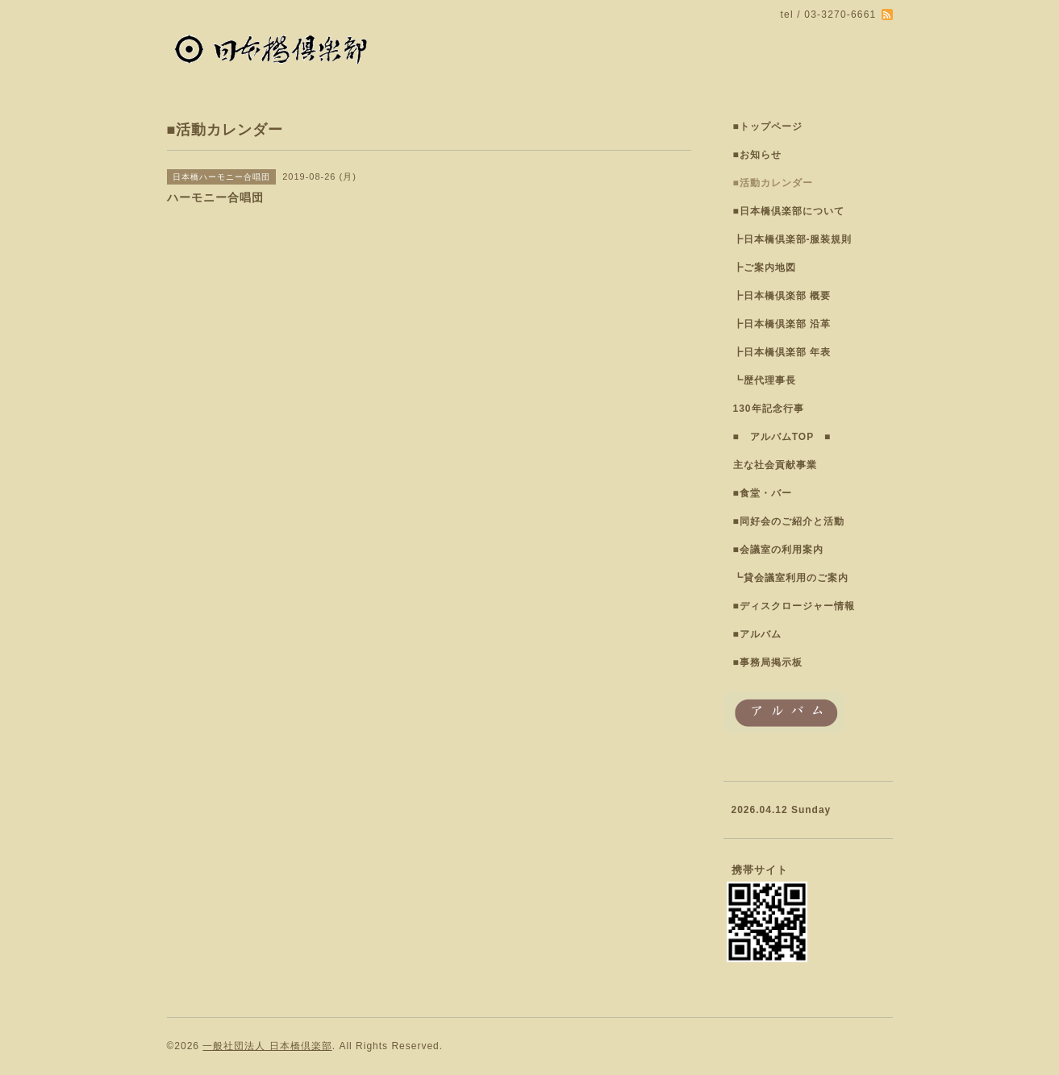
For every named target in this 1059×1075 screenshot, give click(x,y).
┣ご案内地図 (764, 267)
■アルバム (757, 634)
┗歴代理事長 (764, 380)
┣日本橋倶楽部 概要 (782, 295)
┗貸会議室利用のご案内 (790, 577)
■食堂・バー (762, 493)
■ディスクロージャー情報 (794, 606)
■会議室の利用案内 (778, 549)
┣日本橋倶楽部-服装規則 (793, 239)
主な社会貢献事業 (775, 465)
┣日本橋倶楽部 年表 (782, 352)
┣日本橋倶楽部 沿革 (782, 324)
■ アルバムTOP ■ (782, 436)
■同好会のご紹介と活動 (788, 521)
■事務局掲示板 (768, 662)
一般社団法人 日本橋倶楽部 (266, 1046)
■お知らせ (757, 154)
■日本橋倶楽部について (788, 211)
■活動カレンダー (773, 183)
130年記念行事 (768, 408)
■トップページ (768, 126)
